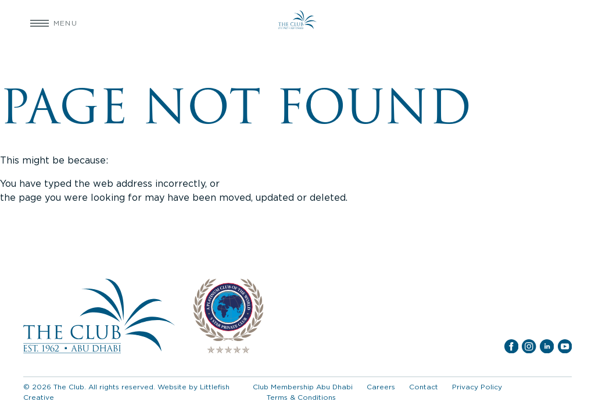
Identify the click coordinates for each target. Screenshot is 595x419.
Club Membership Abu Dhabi (303, 386)
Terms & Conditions (301, 397)
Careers (381, 386)
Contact (423, 386)
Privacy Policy (477, 386)
